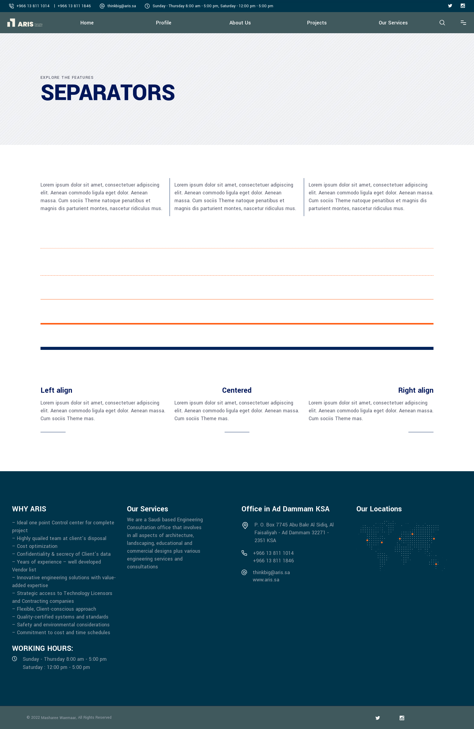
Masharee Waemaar (58, 718)
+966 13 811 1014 (33, 6)
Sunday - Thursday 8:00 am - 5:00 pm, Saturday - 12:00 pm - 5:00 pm (213, 6)
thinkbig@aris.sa (122, 6)
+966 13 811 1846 (74, 6)
